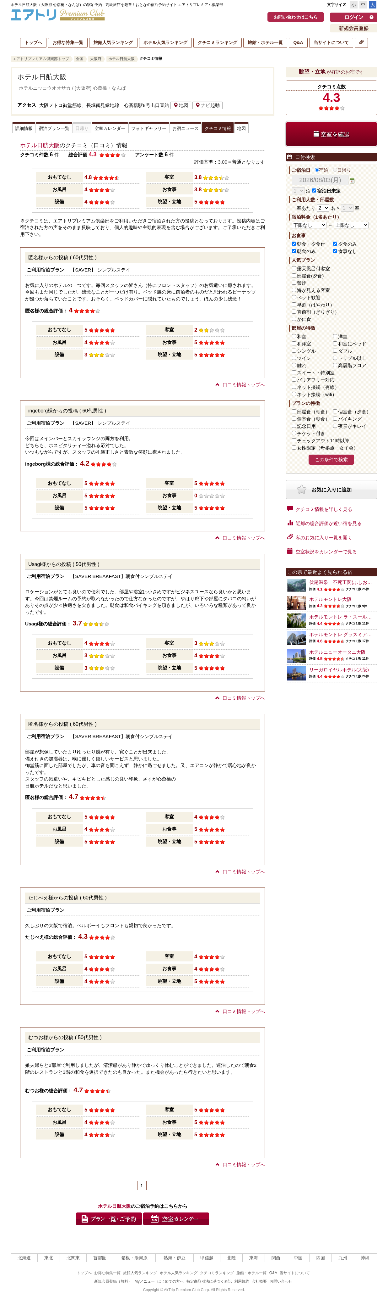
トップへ (33, 42)
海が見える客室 (313, 290)
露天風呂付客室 (313, 268)
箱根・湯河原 (134, 1257)
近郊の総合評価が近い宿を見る (324, 523)
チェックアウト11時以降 (323, 440)
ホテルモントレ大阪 (330, 599)
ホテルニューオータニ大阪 (337, 652)
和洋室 (304, 343)
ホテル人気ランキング (165, 42)
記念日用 (306, 426)
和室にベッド (352, 343)
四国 (320, 1257)
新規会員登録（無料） (113, 1281)
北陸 (231, 1257)
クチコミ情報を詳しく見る (319, 509)
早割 (316, 304)
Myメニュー (145, 1281)
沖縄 (365, 1257)
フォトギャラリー (148, 128)
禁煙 (301, 283)
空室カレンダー (109, 128)
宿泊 (321, 170)
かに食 (304, 319)
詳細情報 (24, 128)
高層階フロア (352, 365)
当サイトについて (331, 42)
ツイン (304, 358)
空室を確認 (331, 134)
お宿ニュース (185, 128)
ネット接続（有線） (318, 387)
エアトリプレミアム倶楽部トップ (41, 59)
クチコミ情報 (218, 128)
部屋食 (313, 411)
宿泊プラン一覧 (54, 128)
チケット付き (311, 433)
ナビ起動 (207, 105)
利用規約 (241, 1281)
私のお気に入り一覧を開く (319, 537)
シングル (306, 351)
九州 (342, 1257)
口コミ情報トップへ (240, 384)
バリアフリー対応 (316, 380)
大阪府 (95, 59)
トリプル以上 (352, 358)
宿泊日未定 (326, 190)
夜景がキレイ (352, 426)
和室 (301, 336)
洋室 (343, 336)
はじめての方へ (170, 1281)
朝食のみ (306, 251)
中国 (298, 1257)
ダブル (345, 351)
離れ (301, 365)
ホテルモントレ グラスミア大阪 (342, 634)
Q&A (298, 42)
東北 (48, 1257)
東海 (253, 1257)
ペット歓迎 (309, 297)
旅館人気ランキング (113, 42)
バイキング (350, 419)
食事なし (347, 251)
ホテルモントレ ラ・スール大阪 (342, 616)
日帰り (342, 170)
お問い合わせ (281, 1281)
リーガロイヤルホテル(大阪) (339, 669)
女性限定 (327, 448)
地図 (180, 105)
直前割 (318, 312)
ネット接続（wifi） (317, 394)
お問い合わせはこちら (296, 17)
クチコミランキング (217, 42)
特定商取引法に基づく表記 (209, 1281)
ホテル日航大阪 (121, 59)
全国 (80, 59)
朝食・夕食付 (311, 244)
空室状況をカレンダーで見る (322, 551)
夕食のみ (347, 244)
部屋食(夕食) (310, 275)
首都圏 (99, 1257)
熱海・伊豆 (175, 1257)
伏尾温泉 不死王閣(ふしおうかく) (346, 582)
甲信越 (206, 1257)
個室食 (354, 411)
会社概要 (259, 1281)
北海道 (24, 1257)
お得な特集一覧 (67, 42)
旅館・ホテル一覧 (265, 42)
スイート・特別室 (316, 372)
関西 (276, 1257)
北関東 (73, 1257)
